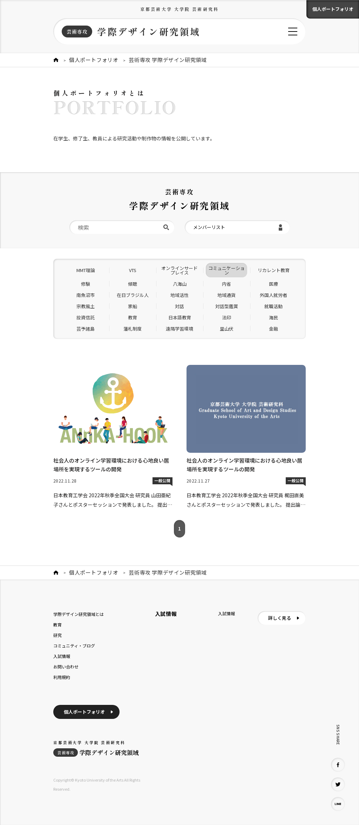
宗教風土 (85, 306)
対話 (179, 306)
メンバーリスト (209, 227)
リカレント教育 (274, 270)
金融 (273, 328)
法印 (226, 317)
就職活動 (273, 306)
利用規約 (61, 677)
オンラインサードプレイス (179, 270)
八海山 (180, 283)
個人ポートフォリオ (332, 9)
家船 (132, 306)
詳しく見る (279, 618)
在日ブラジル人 (133, 295)
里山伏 (226, 328)
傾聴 (132, 283)
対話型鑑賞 (226, 306)
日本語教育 (179, 317)
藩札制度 (132, 328)
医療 (273, 283)
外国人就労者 (273, 295)
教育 (132, 317)
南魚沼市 (85, 295)
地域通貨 (226, 295)
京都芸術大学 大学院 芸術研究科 (179, 9)
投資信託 (85, 317)
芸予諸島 (85, 328)
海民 (273, 317)
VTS (132, 270)
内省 (226, 283)
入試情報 (61, 656)
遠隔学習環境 (179, 328)
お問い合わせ (66, 667)
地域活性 (179, 295)
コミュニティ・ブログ (74, 646)
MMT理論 (85, 270)
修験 (85, 283)
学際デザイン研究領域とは (78, 614)
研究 (57, 635)
